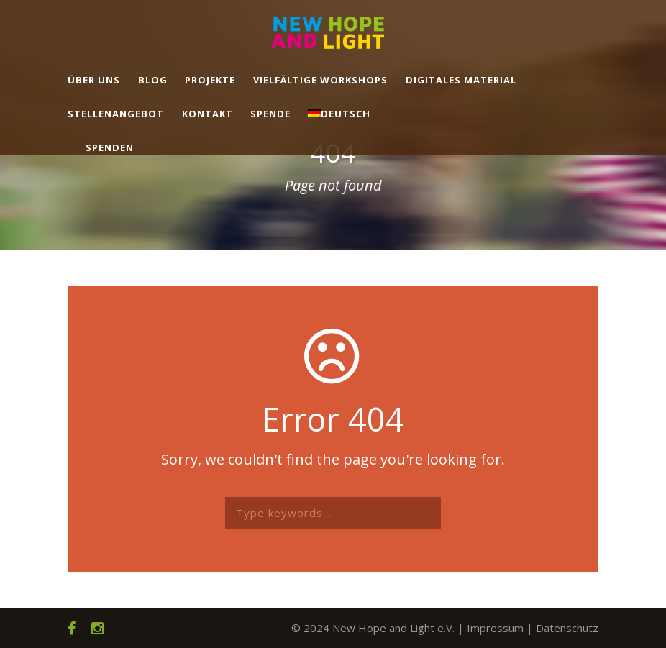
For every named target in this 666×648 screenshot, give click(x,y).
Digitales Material (461, 79)
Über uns (94, 79)
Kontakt (207, 113)
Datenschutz (567, 628)
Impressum (495, 628)
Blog (153, 79)
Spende (270, 113)
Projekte (210, 79)
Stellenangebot (116, 113)
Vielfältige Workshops (320, 79)
